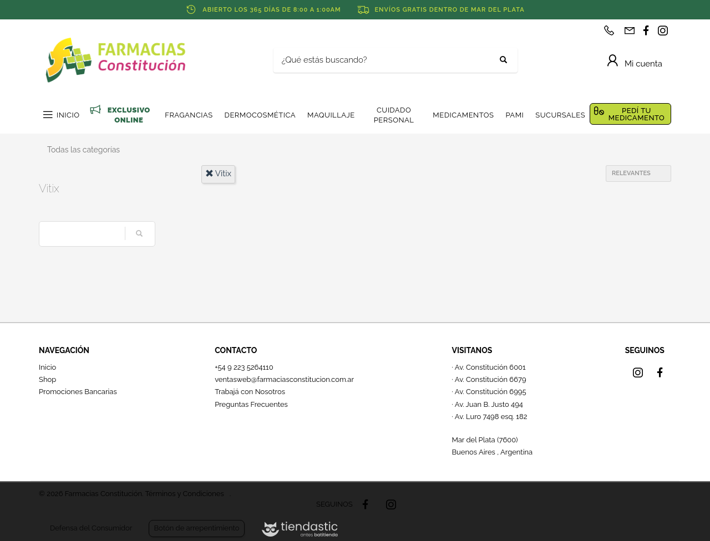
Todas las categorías (83, 149)
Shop (47, 379)
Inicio (47, 367)
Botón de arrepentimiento (196, 528)
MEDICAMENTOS (463, 115)
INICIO (68, 115)
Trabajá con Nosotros (250, 391)
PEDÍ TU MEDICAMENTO (636, 114)
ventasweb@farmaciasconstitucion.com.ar (284, 379)
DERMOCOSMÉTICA (260, 115)
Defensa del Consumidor (91, 528)
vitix (218, 173)
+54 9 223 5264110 (244, 367)
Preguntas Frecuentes (251, 404)
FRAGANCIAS (188, 115)
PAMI (514, 115)
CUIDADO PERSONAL (394, 115)
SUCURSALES (560, 115)
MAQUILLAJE (331, 115)
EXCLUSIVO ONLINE (129, 115)
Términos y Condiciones (184, 493)
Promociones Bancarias (78, 391)
